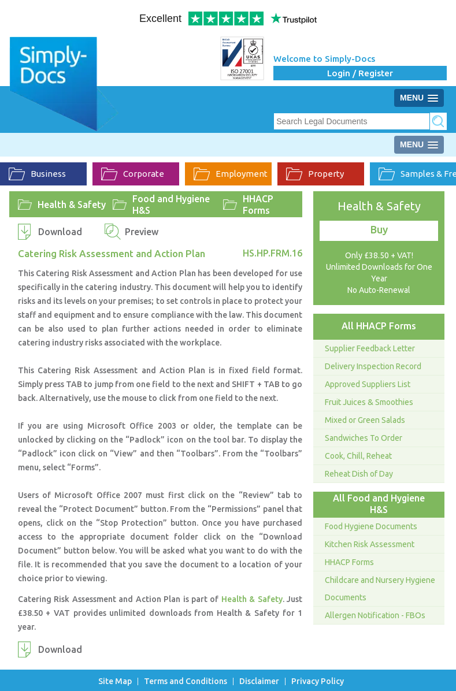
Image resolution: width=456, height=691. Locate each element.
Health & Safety (72, 204)
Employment (231, 174)
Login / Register (360, 73)
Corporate (132, 174)
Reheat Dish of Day (359, 473)
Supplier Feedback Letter (370, 348)
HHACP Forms (258, 205)
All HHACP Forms (379, 326)
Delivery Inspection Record (373, 366)
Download (60, 231)
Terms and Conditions (185, 681)
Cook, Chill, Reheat (358, 455)
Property (315, 174)
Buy (379, 229)
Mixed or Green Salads (365, 420)
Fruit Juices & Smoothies (369, 402)
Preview (141, 231)
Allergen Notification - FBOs (375, 615)
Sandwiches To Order (363, 438)
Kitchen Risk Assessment (369, 544)
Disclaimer (259, 681)
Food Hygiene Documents (371, 526)
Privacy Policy (317, 681)
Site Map (115, 681)
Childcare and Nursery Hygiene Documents (380, 588)
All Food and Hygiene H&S (379, 504)
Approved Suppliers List (367, 384)
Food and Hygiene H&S (171, 205)
